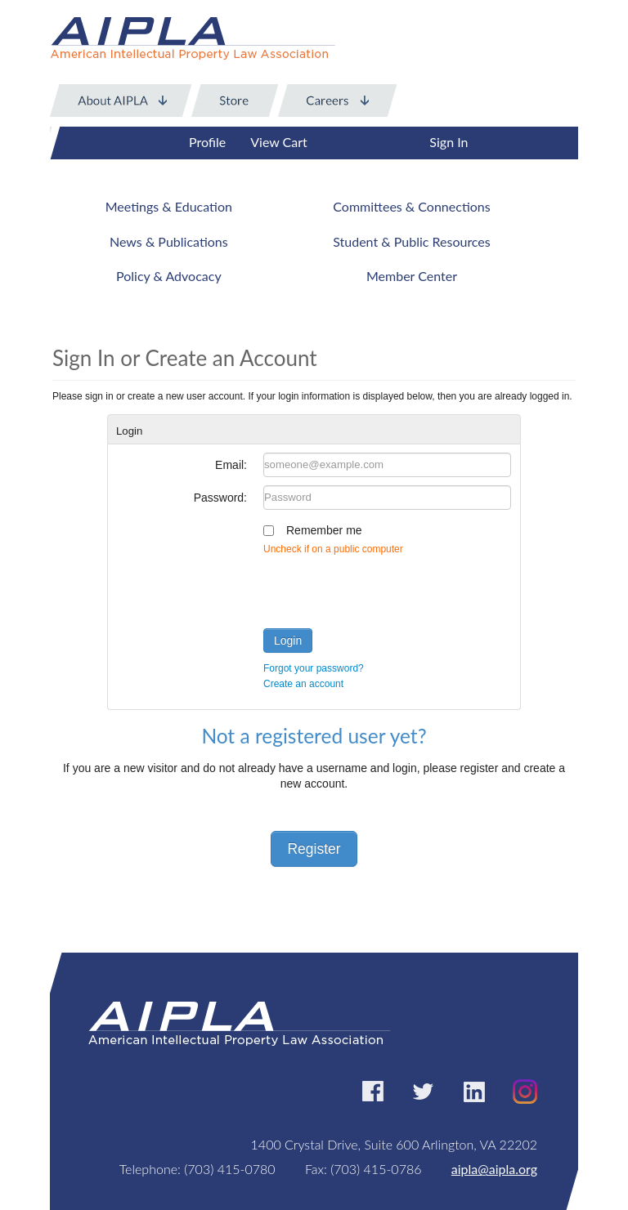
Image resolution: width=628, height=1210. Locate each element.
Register (313, 849)
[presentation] (387, 588)
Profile (207, 142)
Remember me (324, 530)
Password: (220, 497)
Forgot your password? (313, 668)
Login (288, 640)
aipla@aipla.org (494, 1169)
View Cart (278, 142)
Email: (231, 464)
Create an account (303, 684)
